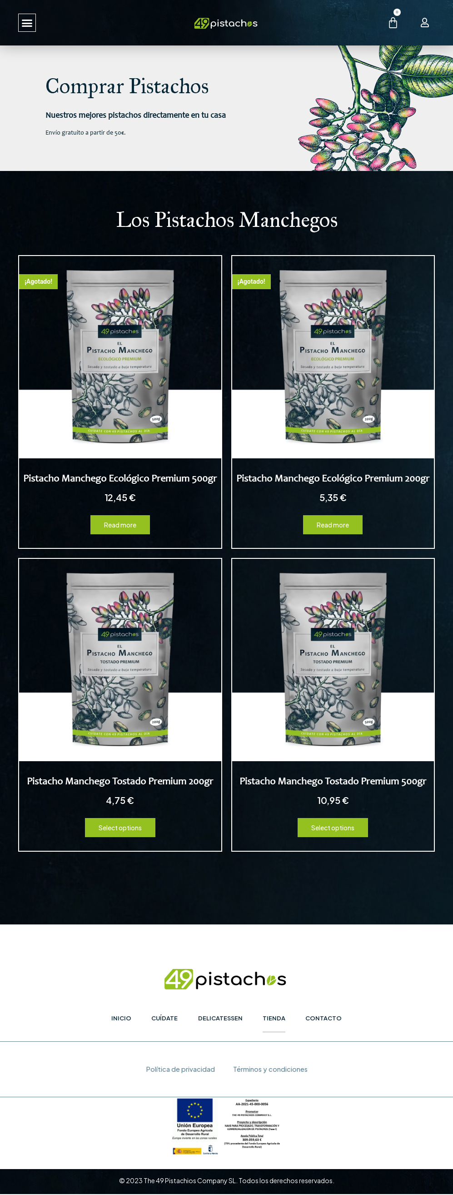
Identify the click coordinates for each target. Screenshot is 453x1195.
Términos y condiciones (270, 1069)
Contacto (324, 1018)
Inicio (121, 1018)
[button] (27, 23)
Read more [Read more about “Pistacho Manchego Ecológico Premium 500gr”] (120, 525)
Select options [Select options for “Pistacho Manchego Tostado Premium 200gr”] (120, 827)
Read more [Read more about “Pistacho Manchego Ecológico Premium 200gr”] (333, 525)
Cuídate (164, 1018)
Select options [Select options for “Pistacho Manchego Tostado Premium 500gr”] (332, 827)
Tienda (274, 1018)
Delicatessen (220, 1018)
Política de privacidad (179, 1069)
